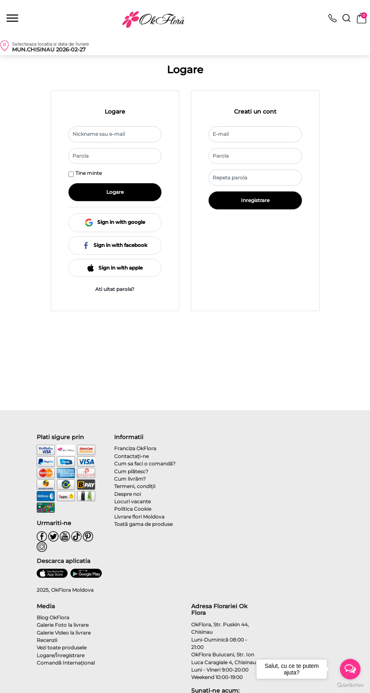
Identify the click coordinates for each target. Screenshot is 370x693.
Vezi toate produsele (62, 647)
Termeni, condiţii (134, 486)
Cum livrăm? (130, 479)
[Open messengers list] (350, 669)
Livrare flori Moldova (139, 517)
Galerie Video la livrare (64, 633)
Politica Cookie (132, 509)
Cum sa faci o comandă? (145, 463)
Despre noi (127, 494)
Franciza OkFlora (135, 448)
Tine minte (88, 173)
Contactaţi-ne (131, 456)
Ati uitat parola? (114, 289)
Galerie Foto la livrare (63, 625)
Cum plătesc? (131, 471)
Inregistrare (255, 200)
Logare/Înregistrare (60, 655)
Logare (115, 192)
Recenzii (47, 640)
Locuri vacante (132, 501)
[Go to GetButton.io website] (350, 684)
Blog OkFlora (53, 617)
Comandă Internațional (66, 663)
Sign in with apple (115, 268)
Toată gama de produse (143, 524)
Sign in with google (115, 222)
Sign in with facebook (115, 245)
